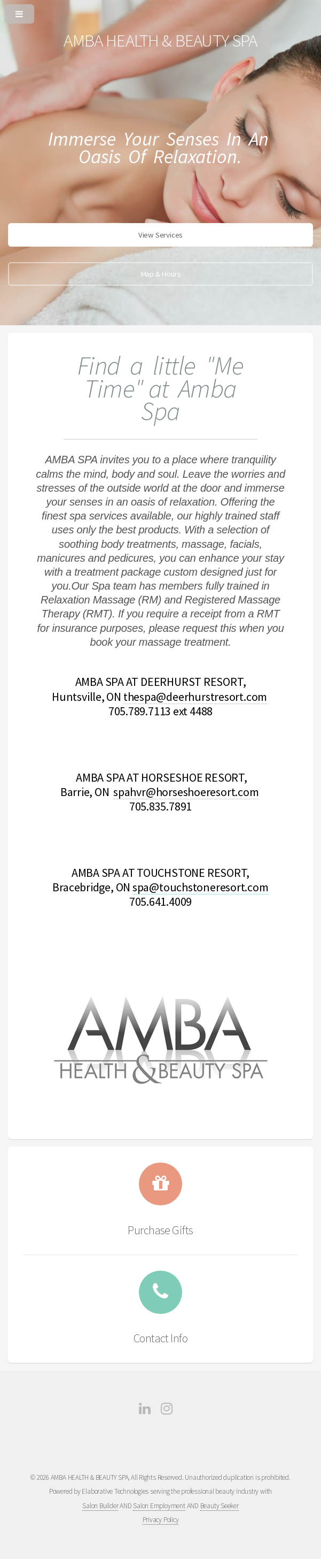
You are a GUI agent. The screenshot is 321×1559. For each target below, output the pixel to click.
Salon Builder (100, 1505)
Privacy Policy (161, 1519)
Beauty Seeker (219, 1505)
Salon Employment (159, 1505)
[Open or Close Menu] (160, 12)
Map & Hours (160, 274)
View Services (160, 235)
